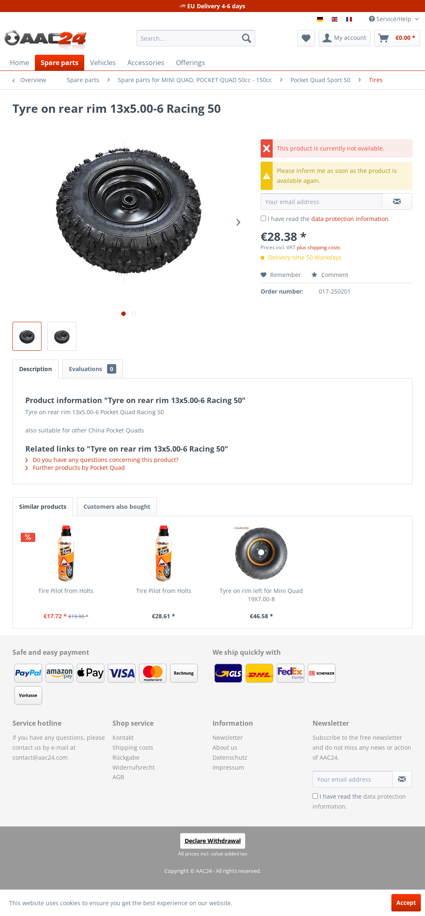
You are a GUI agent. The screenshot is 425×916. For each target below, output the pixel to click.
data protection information (349, 219)
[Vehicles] (103, 62)
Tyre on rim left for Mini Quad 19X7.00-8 (261, 595)
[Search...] (196, 38)
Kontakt (123, 737)
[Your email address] (353, 779)
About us (224, 747)
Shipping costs (132, 747)
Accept (406, 902)
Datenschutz (229, 757)
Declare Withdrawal (213, 841)
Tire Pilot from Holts (65, 591)
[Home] (19, 62)
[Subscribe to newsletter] (402, 779)
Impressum (228, 767)
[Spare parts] (59, 62)
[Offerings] (190, 62)
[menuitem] (196, 38)
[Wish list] (306, 38)
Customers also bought (116, 506)
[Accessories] (146, 62)
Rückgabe (125, 757)
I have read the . (329, 219)
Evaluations (92, 369)
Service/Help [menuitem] (391, 19)
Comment (329, 275)
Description (35, 369)
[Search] (246, 38)
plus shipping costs (318, 247)
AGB (118, 777)
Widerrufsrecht (133, 767)
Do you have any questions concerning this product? (101, 460)
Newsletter (227, 737)
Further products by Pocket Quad (75, 467)
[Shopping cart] (397, 38)
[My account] (345, 38)
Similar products (42, 506)
